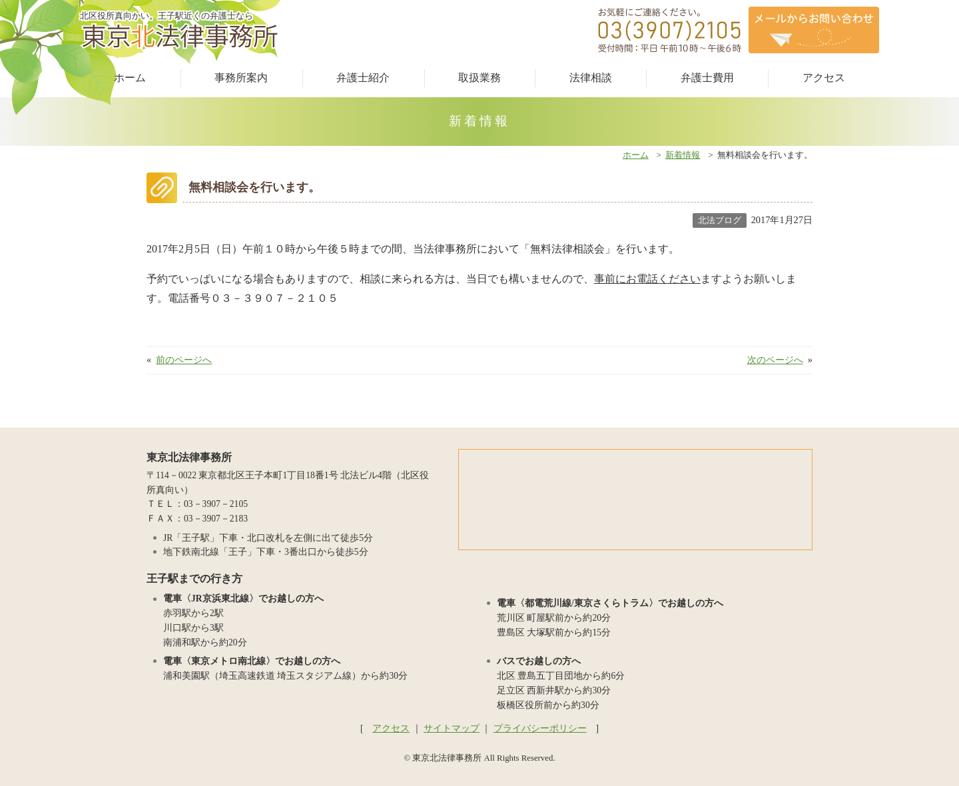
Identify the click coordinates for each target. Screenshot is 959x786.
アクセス (823, 77)
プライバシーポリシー (540, 728)
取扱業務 (479, 77)
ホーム (130, 77)
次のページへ (775, 359)
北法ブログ (719, 220)
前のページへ (184, 359)
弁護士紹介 (363, 77)
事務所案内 (241, 77)
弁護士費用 (707, 77)
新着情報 (682, 155)
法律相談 (590, 77)
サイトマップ (452, 728)
